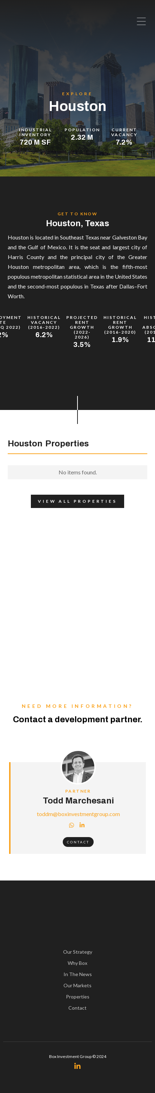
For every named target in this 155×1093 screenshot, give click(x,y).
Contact (78, 842)
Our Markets (77, 985)
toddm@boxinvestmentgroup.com (78, 813)
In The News (77, 974)
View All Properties (74, 501)
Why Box (77, 963)
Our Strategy (77, 952)
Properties (77, 997)
